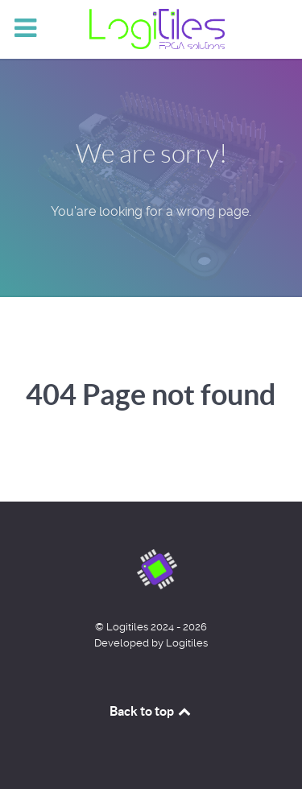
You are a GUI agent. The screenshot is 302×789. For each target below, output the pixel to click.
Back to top (151, 711)
